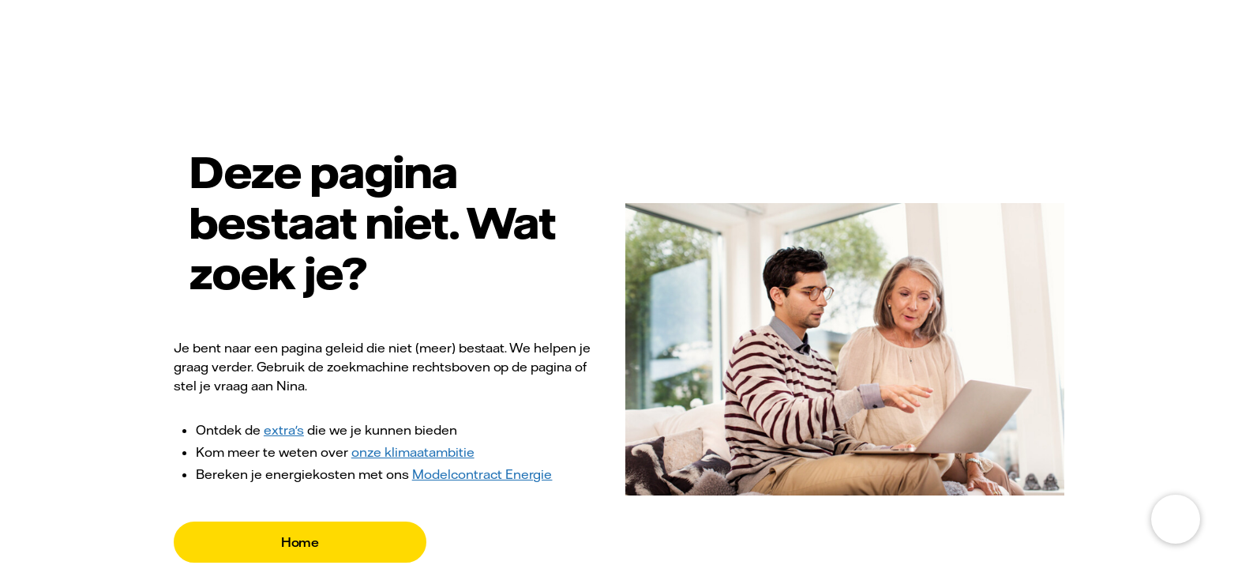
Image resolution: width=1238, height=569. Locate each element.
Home (300, 542)
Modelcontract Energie (482, 474)
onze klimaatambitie (413, 452)
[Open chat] (1175, 519)
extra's (284, 430)
